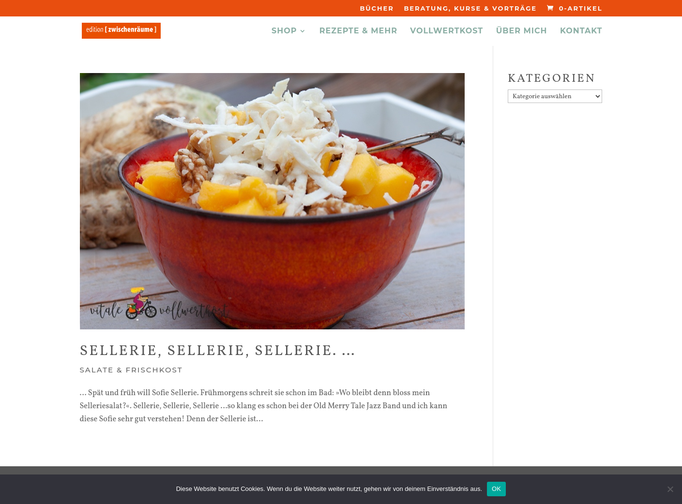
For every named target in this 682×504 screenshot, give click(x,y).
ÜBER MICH (521, 31)
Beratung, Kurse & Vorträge (470, 8)
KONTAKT (581, 31)
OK (496, 488)
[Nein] (670, 489)
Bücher (377, 8)
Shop (284, 31)
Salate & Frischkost (131, 369)
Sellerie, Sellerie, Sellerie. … (218, 351)
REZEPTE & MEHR (358, 31)
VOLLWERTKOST (446, 31)
